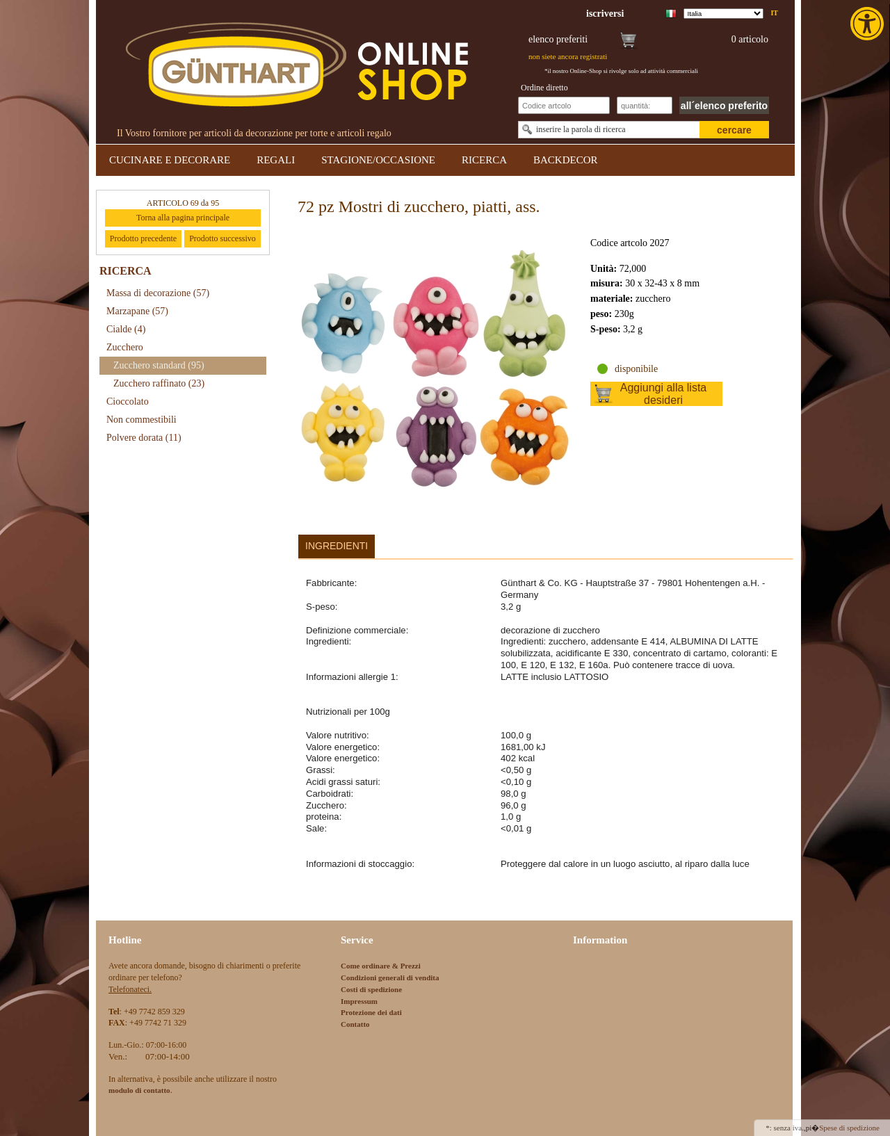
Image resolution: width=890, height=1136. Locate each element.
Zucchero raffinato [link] (158, 383)
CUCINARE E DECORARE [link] (169, 159)
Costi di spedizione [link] (371, 989)
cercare (734, 130)
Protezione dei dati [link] (371, 1012)
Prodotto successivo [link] (222, 238)
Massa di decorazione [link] (157, 293)
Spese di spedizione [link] (849, 1127)
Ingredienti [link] (336, 545)
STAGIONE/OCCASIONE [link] (378, 159)
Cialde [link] (125, 329)
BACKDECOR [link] (565, 159)
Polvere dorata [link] (143, 437)
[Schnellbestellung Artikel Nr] (564, 105)
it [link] (774, 13)
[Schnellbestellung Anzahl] (644, 105)
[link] (868, 23)
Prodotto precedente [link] (143, 238)
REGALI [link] (276, 159)
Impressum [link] (359, 1001)
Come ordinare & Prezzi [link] (381, 965)
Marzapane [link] (137, 311)
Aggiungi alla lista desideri (663, 394)
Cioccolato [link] (127, 401)
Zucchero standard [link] (158, 365)
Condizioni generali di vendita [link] (390, 977)
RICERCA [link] (484, 159)
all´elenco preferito (724, 105)
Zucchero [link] (124, 347)
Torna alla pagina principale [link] (182, 217)
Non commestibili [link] (141, 419)
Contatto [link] (355, 1024)
